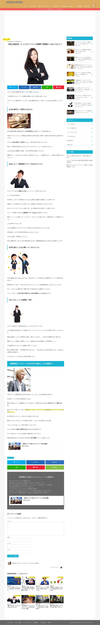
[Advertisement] (50, 25)
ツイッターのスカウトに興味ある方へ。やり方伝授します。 (50, 9)
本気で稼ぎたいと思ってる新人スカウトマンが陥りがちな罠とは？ (79, 104)
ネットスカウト (72, 132)
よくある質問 (78, 6)
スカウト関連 (71, 128)
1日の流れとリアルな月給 (67, 6)
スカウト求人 (33, 6)
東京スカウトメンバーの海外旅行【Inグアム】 (79, 112)
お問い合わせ (87, 6)
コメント (9, 521)
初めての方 (56, 6)
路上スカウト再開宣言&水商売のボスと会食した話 (79, 51)
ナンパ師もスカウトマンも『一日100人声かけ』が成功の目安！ (79, 89)
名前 (8, 537)
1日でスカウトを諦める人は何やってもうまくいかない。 (79, 97)
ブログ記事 (71, 136)
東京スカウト (80, 622)
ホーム (25, 6)
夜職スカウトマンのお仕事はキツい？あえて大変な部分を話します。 (79, 59)
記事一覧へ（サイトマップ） (45, 6)
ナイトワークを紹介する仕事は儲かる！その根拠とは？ (79, 74)
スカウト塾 (11, 457)
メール (9, 543)
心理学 (69, 144)
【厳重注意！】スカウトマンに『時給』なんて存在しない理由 (79, 81)
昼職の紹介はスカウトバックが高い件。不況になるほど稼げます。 (79, 66)
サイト (8, 549)
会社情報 (70, 140)
